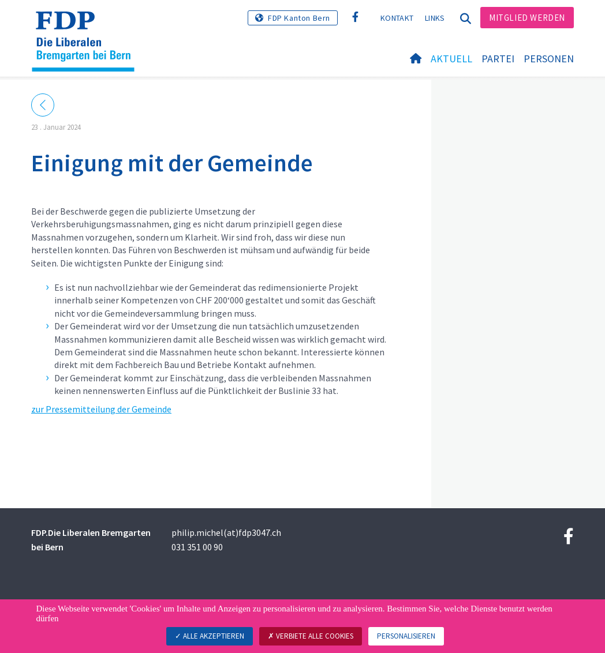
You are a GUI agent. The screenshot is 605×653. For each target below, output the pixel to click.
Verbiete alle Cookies (310, 636)
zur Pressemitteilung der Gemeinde (101, 409)
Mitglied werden (527, 17)
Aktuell (451, 58)
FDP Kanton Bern (299, 18)
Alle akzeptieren (209, 636)
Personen (549, 58)
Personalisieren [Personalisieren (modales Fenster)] (406, 636)
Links (435, 18)
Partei (497, 58)
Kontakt (396, 18)
